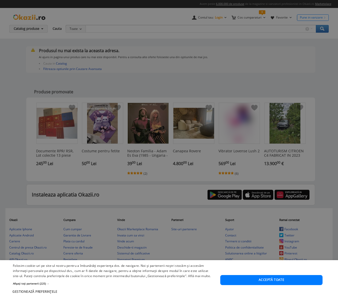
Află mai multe (199, 280)
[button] (113, 288)
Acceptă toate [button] (271, 284)
